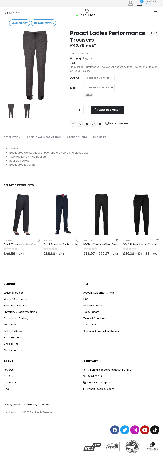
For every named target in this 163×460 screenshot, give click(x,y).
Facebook (73, 124)
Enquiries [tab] (99, 137)
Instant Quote (43, 22)
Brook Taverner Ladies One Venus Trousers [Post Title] (30, 244)
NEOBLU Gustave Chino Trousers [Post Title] (103, 244)
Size (73, 88)
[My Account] (130, 3)
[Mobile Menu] (155, 13)
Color (74, 78)
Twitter (80, 124)
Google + (93, 124)
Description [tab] (12, 137)
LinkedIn (86, 124)
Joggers (87, 58)
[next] (156, 33)
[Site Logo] (13, 13)
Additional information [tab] (44, 137)
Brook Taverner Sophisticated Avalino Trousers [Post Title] (72, 244)
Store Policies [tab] (77, 137)
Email (100, 124)
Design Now (19, 22)
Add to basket (109, 110)
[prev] (151, 33)
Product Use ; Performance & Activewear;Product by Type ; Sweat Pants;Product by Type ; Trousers (113, 68)
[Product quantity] (80, 110)
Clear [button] (89, 94)
